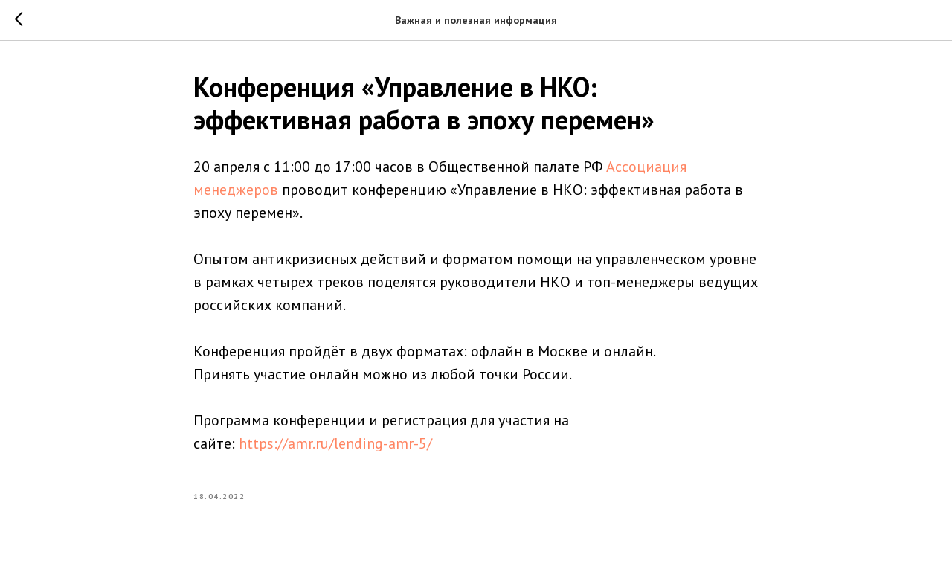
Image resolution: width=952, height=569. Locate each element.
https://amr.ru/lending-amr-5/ (335, 443)
